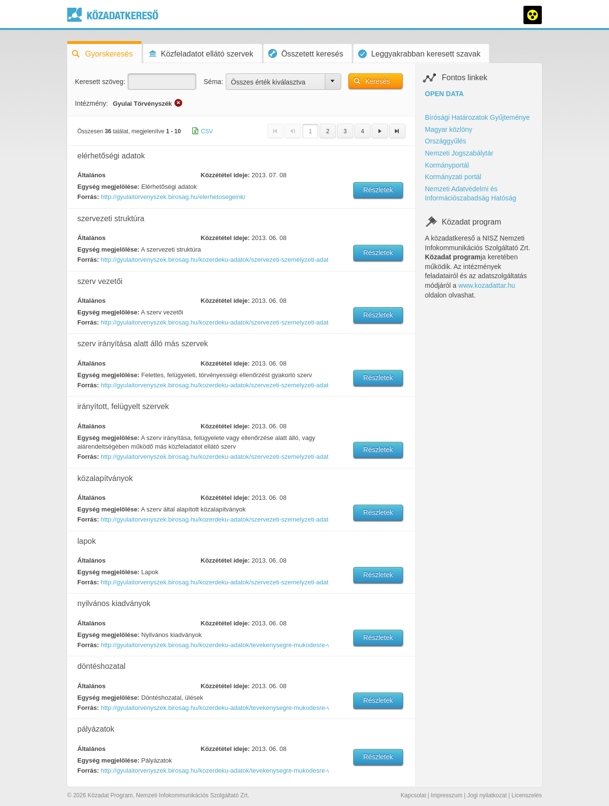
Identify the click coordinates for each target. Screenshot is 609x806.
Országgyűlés (445, 141)
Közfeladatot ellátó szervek (200, 53)
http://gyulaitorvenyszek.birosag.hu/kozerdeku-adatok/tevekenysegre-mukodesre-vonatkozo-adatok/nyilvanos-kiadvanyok (214, 645)
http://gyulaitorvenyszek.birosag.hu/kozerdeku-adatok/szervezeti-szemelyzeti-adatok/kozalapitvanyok (214, 519)
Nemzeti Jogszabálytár (459, 153)
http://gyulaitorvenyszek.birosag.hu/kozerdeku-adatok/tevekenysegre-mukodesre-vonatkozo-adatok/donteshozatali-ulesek (214, 707)
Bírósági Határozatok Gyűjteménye (477, 117)
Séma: (213, 81)
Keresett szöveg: (100, 81)
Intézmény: (91, 103)
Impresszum (446, 795)
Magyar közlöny (448, 129)
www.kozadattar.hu (486, 285)
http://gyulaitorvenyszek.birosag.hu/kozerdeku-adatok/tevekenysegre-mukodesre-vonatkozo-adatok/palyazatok (214, 770)
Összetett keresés (305, 53)
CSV (207, 131)
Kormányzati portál (453, 177)
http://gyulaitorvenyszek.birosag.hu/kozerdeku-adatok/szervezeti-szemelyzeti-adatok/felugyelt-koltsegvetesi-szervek (214, 456)
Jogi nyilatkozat (487, 795)
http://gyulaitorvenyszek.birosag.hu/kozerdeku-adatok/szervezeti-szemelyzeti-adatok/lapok (214, 582)
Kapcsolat (413, 795)
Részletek (378, 190)
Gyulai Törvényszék (142, 103)
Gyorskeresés (102, 53)
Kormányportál (447, 165)
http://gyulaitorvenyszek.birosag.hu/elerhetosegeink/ (173, 196)
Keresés (377, 81)
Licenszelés (526, 795)
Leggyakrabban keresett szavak (419, 53)
